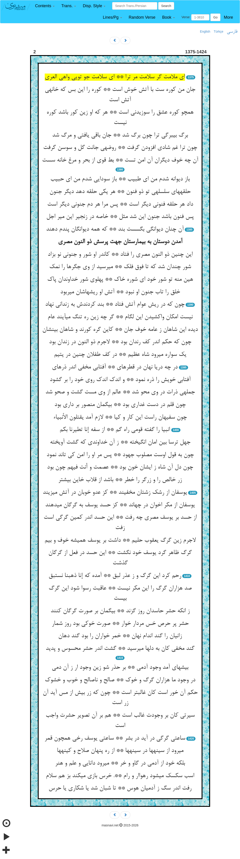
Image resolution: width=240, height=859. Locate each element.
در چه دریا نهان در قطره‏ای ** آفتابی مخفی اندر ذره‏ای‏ (115, 367)
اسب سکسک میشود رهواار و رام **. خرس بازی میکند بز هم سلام (120, 776)
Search (166, 6)
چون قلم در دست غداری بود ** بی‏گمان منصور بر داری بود (120, 404)
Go (215, 17)
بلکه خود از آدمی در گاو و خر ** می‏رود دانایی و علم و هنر (120, 763)
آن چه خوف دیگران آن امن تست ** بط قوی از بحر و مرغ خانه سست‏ (120, 160)
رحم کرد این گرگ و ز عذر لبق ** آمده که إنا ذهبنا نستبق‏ (115, 575)
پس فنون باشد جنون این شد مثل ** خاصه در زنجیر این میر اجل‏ (120, 216)
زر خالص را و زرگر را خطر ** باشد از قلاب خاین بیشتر (120, 480)
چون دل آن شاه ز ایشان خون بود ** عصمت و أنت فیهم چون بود (120, 467)
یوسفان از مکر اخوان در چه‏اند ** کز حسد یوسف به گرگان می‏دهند (120, 505)
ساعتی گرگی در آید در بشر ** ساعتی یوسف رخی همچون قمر (114, 738)
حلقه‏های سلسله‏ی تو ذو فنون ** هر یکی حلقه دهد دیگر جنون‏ (120, 191)
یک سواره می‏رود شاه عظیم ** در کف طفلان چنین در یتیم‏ (120, 354)
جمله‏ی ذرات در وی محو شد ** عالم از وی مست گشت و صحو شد (120, 392)
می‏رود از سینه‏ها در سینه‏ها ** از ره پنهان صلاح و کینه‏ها (120, 750)
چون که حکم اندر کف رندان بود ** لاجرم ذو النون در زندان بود (120, 342)
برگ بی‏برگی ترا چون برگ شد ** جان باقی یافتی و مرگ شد (120, 135)
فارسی (232, 31)
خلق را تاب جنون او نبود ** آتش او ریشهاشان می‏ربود (120, 292)
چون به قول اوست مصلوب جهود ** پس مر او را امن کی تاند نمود (120, 455)
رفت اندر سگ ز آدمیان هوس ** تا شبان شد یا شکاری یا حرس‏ (120, 788)
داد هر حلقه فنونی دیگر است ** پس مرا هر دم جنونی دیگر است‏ (120, 204)
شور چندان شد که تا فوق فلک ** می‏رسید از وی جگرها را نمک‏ (120, 267)
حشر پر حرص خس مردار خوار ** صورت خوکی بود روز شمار (120, 623)
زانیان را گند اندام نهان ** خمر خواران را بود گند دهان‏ (120, 636)
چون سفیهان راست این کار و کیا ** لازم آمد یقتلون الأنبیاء (120, 417)
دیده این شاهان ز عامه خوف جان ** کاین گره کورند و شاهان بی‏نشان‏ (120, 329)
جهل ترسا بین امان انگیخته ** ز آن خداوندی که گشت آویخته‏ (120, 442)
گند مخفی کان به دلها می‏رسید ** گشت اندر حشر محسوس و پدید (120, 648)
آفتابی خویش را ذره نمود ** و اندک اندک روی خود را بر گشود (120, 380)
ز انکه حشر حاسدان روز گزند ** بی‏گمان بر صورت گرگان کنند (120, 611)
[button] (45, 6)
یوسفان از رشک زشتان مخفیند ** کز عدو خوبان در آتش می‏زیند (115, 492)
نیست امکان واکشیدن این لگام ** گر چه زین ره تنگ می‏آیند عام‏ (120, 317)
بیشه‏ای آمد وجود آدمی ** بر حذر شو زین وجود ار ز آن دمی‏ (120, 667)
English (205, 31)
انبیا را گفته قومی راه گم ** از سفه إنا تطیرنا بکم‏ (115, 429)
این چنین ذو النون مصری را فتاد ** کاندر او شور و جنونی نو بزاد (120, 254)
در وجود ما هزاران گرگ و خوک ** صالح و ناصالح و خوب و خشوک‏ (120, 680)
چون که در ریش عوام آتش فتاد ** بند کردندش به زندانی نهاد (114, 304)
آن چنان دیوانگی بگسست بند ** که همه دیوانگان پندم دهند (115, 229)
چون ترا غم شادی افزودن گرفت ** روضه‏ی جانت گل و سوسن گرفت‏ (120, 147)
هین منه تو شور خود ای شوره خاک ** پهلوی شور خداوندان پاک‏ (120, 279)
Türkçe (218, 31)
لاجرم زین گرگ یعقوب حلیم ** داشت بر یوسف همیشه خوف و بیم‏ (120, 540)
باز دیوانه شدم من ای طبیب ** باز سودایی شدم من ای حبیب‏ (120, 179)
